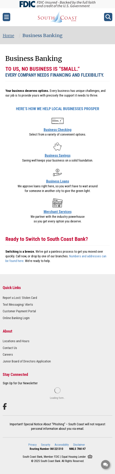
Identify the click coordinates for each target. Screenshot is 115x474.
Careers (8, 354)
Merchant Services (58, 212)
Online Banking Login (16, 318)
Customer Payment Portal (19, 311)
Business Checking (58, 129)
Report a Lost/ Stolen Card (20, 298)
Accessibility (62, 444)
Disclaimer (79, 444)
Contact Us (10, 348)
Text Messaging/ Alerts (18, 304)
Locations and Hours (16, 341)
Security (45, 444)
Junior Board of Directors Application (27, 361)
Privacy (32, 444)
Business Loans (57, 181)
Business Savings (57, 155)
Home (8, 35)
